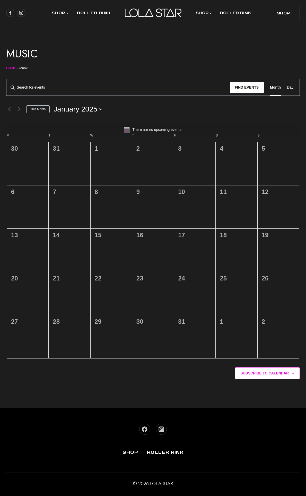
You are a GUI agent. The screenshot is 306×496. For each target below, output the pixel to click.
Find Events (247, 87)
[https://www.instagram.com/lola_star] (21, 13)
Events (10, 68)
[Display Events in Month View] (275, 87)
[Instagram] (161, 429)
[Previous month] (9, 109)
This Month (38, 109)
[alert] (153, 130)
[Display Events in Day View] (290, 87)
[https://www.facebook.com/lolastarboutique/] (10, 13)
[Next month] (19, 109)
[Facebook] (144, 429)
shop (283, 13)
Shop (130, 452)
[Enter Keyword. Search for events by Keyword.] (118, 87)
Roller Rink (94, 12)
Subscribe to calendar (264, 373)
